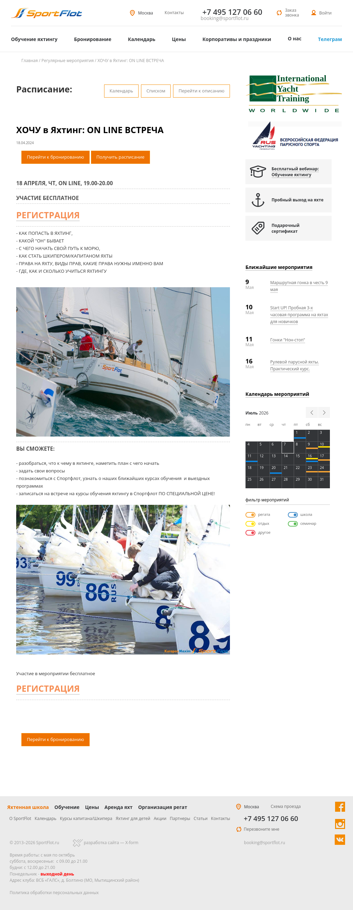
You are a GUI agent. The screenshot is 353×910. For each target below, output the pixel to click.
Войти (325, 13)
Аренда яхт (118, 807)
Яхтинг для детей (133, 818)
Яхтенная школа (28, 807)
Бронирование (92, 39)
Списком (156, 91)
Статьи (201, 818)
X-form (131, 843)
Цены (179, 39)
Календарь (141, 39)
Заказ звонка (292, 12)
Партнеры (180, 818)
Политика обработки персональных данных (54, 893)
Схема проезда (286, 806)
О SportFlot (20, 818)
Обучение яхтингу (34, 39)
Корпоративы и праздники (236, 39)
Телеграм (330, 39)
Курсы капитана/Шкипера (86, 818)
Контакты (174, 13)
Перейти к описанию (201, 91)
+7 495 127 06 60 (271, 818)
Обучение (67, 807)
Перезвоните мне (261, 829)
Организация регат (162, 807)
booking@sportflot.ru (225, 18)
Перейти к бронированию (55, 157)
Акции (160, 818)
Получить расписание (121, 157)
